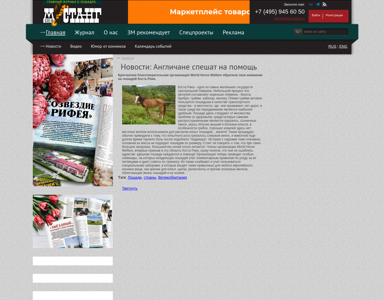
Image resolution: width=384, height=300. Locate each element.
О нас (111, 32)
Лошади (135, 177)
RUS (332, 46)
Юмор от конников (108, 46)
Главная (56, 32)
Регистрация (334, 15)
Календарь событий (153, 46)
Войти (316, 15)
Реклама (233, 32)
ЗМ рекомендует (148, 32)
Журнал (84, 32)
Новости (53, 46)
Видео (76, 46)
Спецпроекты (196, 32)
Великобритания (172, 177)
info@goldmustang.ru (289, 19)
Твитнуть (130, 188)
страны (150, 177)
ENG (343, 46)
